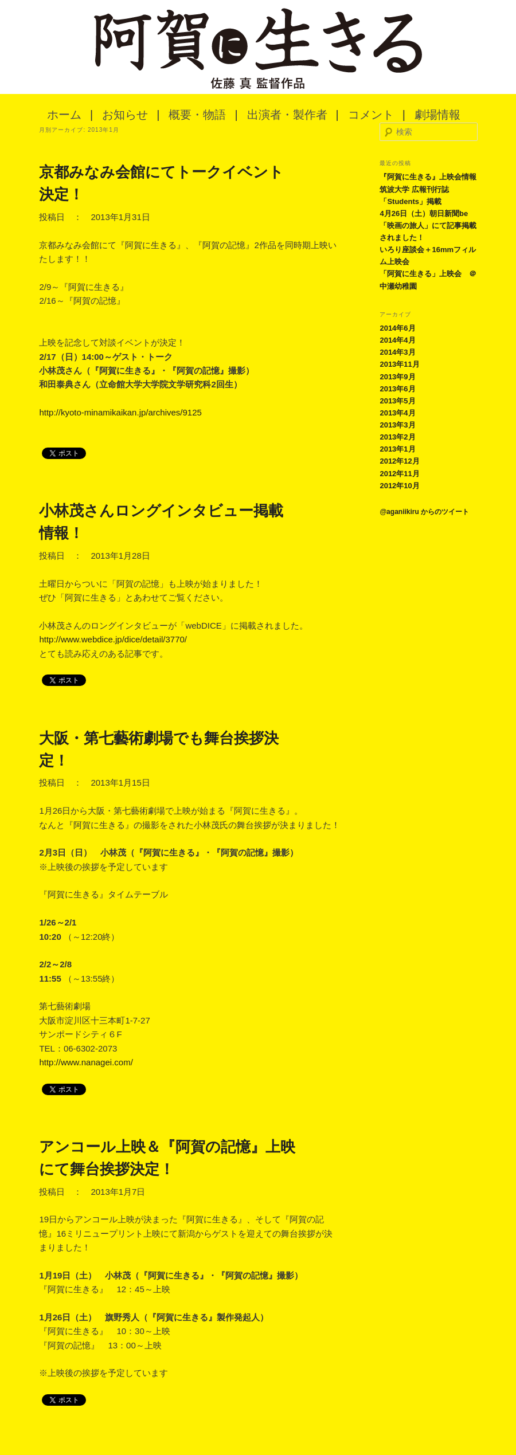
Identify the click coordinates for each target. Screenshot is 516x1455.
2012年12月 (399, 461)
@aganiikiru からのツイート (424, 512)
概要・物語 (197, 114)
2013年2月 (397, 437)
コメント (371, 114)
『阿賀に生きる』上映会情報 (428, 176)
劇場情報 (437, 114)
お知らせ (125, 114)
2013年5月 (397, 401)
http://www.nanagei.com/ (85, 1062)
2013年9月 (397, 376)
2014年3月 (397, 352)
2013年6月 (397, 389)
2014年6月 (397, 328)
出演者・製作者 (287, 114)
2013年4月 (397, 413)
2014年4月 (397, 340)
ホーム (64, 114)
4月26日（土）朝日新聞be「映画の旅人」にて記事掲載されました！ (428, 225)
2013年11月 (399, 364)
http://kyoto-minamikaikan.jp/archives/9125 (120, 412)
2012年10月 (399, 485)
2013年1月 (397, 449)
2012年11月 (399, 473)
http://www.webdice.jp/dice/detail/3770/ (113, 639)
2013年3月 (397, 425)
